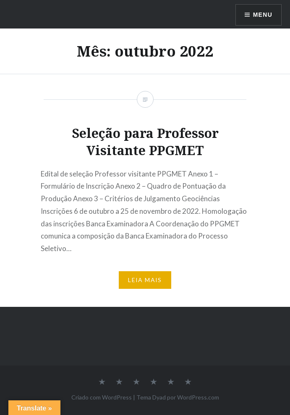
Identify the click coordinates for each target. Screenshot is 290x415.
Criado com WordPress (101, 397)
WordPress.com (198, 397)
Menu (262, 14)
